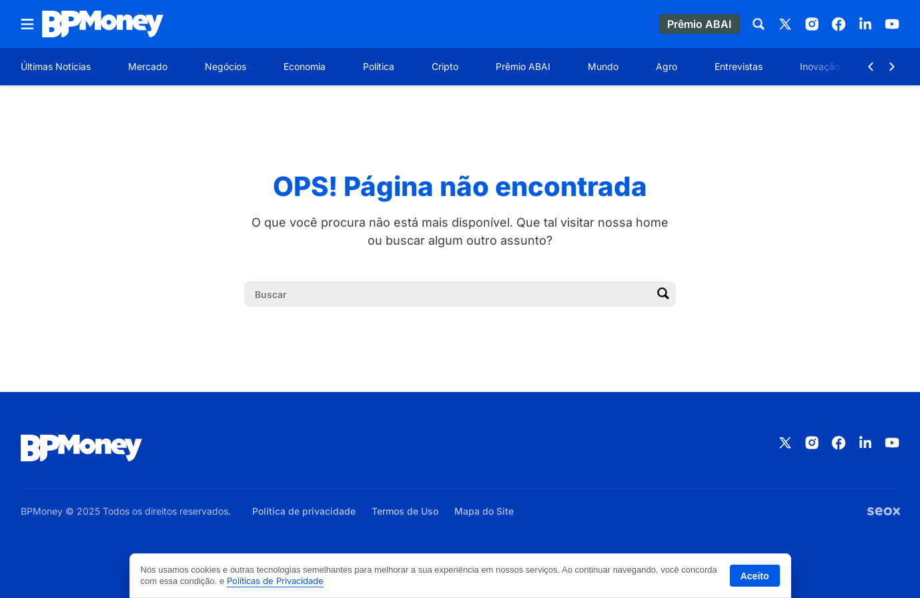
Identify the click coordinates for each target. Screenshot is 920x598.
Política (378, 66)
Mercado (147, 66)
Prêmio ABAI (523, 66)
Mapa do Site (484, 511)
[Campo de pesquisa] (449, 294)
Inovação (820, 66)
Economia (305, 66)
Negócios (225, 66)
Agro (666, 66)
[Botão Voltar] (871, 67)
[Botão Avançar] (892, 67)
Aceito (755, 576)
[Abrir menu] (27, 24)
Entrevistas (739, 66)
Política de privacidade (304, 511)
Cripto (445, 66)
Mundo (603, 66)
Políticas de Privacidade (275, 580)
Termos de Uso (405, 511)
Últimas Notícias (56, 66)
